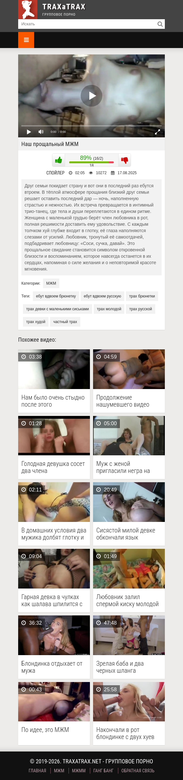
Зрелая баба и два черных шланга (120, 667)
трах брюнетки (142, 296)
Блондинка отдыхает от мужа (52, 667)
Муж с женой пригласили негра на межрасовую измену (123, 467)
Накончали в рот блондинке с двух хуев (125, 733)
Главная (37, 770)
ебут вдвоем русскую (102, 296)
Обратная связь (138, 770)
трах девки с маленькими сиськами (57, 309)
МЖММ (79, 770)
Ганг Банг (103, 770)
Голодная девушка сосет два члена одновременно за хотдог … (53, 467)
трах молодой (109, 309)
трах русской (140, 309)
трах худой (35, 322)
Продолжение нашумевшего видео (122, 401)
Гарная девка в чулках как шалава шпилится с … (52, 600)
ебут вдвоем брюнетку (56, 296)
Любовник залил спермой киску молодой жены (127, 600)
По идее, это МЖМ (45, 730)
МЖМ (51, 283)
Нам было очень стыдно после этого (52, 401)
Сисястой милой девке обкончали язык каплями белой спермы (126, 534)
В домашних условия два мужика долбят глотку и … (53, 534)
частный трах (65, 322)
